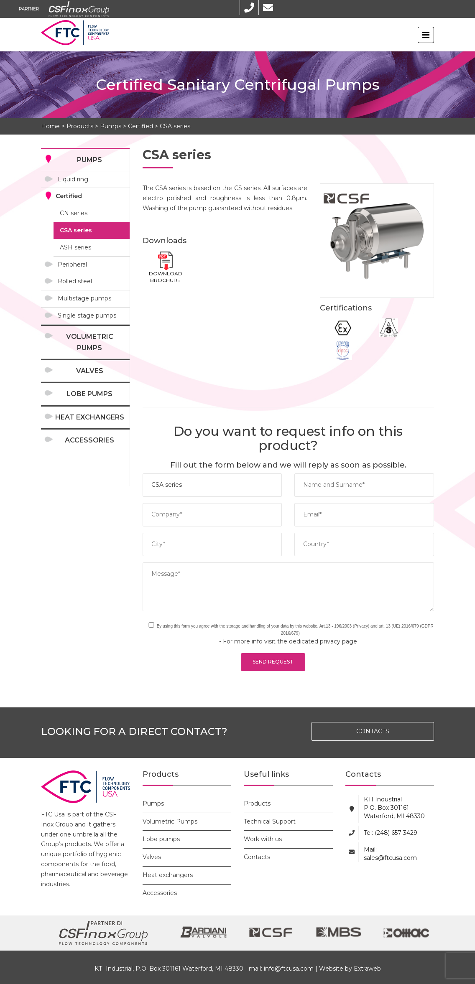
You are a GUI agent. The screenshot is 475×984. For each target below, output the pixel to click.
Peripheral (72, 264)
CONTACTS (372, 731)
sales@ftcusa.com (390, 858)
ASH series (75, 247)
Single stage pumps (87, 315)
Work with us (263, 839)
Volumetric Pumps (89, 342)
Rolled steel (75, 281)
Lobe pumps (89, 394)
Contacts (257, 857)
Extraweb (367, 968)
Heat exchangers (89, 417)
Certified (140, 126)
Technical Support (270, 821)
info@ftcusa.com (289, 968)
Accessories (89, 440)
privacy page (338, 641)
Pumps (110, 126)
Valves (89, 371)
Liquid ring (73, 179)
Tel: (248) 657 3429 (390, 833)
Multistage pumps (84, 298)
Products (79, 126)
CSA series (175, 126)
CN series (73, 213)
